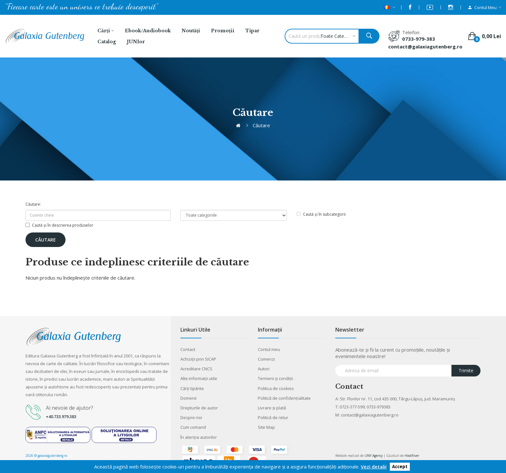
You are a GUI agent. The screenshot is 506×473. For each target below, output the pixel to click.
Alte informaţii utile (198, 378)
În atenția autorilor (198, 437)
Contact (187, 349)
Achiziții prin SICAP (198, 359)
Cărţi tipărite (192, 388)
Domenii (188, 398)
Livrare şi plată (272, 408)
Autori (263, 369)
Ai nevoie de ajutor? (69, 407)
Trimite (466, 370)
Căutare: (33, 204)
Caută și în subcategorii (321, 214)
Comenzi (266, 359)
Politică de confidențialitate (284, 398)
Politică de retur (273, 417)
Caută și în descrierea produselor (59, 225)
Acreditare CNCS (196, 369)
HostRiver (412, 455)
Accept (400, 467)
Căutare (261, 125)
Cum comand (193, 427)
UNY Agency (374, 455)
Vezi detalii (374, 466)
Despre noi (191, 417)
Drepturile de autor (199, 408)
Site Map (266, 427)
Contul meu (269, 349)
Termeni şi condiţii (275, 378)
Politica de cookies (276, 388)
